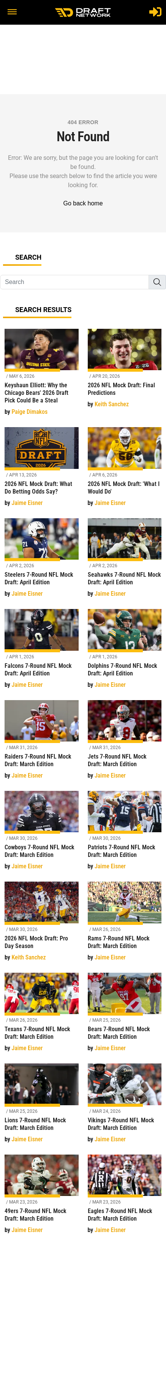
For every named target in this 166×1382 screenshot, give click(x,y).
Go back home (83, 203)
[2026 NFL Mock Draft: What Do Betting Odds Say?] (42, 471)
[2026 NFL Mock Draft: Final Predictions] (125, 372)
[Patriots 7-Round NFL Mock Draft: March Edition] (125, 835)
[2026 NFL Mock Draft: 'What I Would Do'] (125, 471)
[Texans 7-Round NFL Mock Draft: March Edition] (42, 1016)
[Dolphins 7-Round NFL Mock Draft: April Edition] (125, 653)
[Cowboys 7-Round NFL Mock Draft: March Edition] (42, 835)
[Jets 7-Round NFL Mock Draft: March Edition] (125, 744)
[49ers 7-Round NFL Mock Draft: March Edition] (42, 1198)
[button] (12, 12)
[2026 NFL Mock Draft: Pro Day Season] (42, 925)
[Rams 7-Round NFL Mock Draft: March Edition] (125, 925)
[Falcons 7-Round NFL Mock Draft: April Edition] (42, 653)
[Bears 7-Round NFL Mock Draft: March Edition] (125, 1016)
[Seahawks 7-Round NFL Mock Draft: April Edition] (125, 562)
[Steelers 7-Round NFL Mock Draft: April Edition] (42, 562)
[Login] (155, 12)
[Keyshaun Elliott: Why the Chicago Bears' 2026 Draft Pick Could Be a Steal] (42, 376)
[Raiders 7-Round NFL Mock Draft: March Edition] (42, 744)
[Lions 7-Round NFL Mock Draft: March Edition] (42, 1107)
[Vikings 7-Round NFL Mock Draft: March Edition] (125, 1107)
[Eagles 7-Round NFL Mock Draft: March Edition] (125, 1198)
